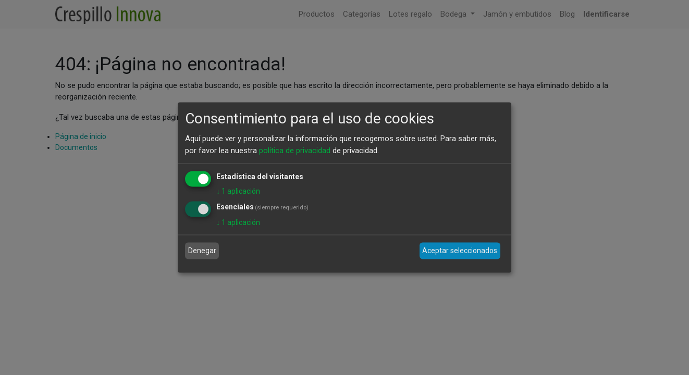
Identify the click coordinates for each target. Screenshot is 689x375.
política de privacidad (294, 150)
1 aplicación (238, 191)
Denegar (202, 250)
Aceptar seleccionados (459, 250)
